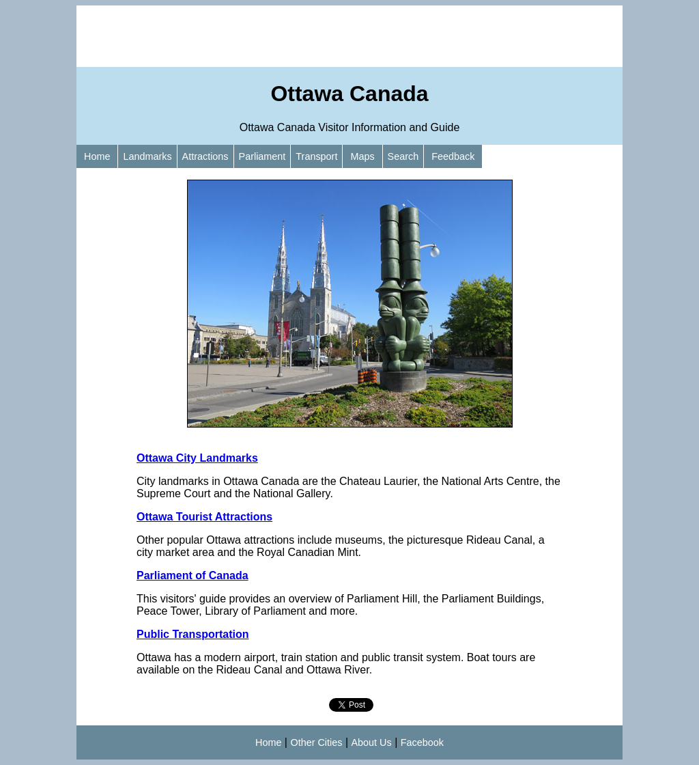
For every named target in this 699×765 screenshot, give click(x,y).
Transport (316, 156)
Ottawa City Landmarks (197, 458)
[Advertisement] (349, 36)
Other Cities (316, 742)
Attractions (205, 156)
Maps (362, 156)
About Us (372, 742)
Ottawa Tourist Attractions (204, 517)
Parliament (262, 156)
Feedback (453, 156)
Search (403, 156)
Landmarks (147, 156)
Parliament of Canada (192, 575)
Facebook (422, 742)
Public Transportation (192, 634)
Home (97, 156)
